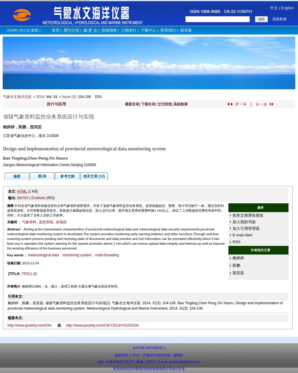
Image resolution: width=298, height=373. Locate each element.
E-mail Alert (242, 235)
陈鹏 (236, 265)
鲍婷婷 (238, 258)
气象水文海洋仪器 (17, 97)
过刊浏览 (164, 104)
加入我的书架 (244, 222)
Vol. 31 (51, 97)
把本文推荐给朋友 (248, 215)
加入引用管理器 (246, 228)
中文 (274, 8)
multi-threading (107, 255)
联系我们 (168, 30)
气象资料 (29, 222)
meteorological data (43, 255)
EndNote (39, 198)
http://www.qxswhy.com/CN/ (30, 325)
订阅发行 (129, 30)
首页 (55, 30)
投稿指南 (109, 30)
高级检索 (180, 104)
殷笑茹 (238, 273)
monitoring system (76, 255)
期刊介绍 (71, 30)
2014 (40, 97)
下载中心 (148, 30)
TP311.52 (29, 274)
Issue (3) (69, 97)
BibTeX (23, 198)
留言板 (186, 30)
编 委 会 (90, 30)
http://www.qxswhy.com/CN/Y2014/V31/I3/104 (102, 325)
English (287, 8)
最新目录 (132, 104)
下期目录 (148, 104)
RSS (237, 242)
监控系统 (46, 222)
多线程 (61, 222)
